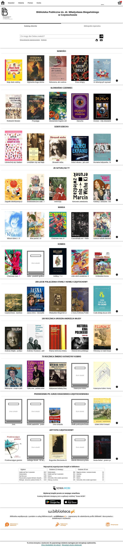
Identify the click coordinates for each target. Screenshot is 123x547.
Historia (21, 3)
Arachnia (79, 474)
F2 (112, 3)
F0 (102, 3)
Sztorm (50, 476)
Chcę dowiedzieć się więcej (51, 545)
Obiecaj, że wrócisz (53, 480)
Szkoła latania (23, 474)
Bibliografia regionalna (92, 26)
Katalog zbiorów (30, 26)
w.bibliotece (60, 516)
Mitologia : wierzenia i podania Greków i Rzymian (32, 480)
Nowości (11, 3)
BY (97, 3)
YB (92, 3)
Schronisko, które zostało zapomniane (58, 478)
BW (87, 3)
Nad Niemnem (23, 476)
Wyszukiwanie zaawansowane (30, 40)
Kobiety (79, 476)
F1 (106, 3)
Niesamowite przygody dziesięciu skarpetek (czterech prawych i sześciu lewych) (40, 478)
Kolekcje (44, 40)
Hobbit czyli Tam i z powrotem (27, 472)
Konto (39, 3)
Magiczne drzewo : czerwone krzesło (86, 472)
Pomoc (30, 3)
